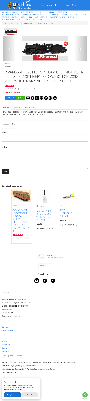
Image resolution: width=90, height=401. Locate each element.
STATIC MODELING (41, 17)
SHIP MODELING (26, 17)
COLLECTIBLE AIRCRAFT (10, 12)
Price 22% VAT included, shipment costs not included (20, 89)
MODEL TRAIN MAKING (57, 17)
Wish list (10, 98)
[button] (55, 5)
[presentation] (17, 179)
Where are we (6, 345)
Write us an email (7, 309)
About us (4, 348)
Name (4, 133)
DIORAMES (55, 15)
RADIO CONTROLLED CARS (11, 15)
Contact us (5, 351)
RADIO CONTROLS (8, 20)
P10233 (51, 23)
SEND (5, 172)
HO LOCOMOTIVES (40, 23)
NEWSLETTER (44, 266)
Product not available (12, 93)
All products (5, 327)
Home (42, 5)
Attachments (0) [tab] (30, 107)
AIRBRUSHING (49, 12)
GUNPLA (15, 17)
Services (4, 341)
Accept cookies (12, 395)
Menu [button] (49, 5)
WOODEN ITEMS (62, 12)
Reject (29, 395)
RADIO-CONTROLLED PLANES (31, 12)
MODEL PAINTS (38, 20)
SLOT (19, 20)
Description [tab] (7, 107)
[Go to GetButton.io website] (85, 399)
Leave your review (8, 124)
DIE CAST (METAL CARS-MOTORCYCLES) (36, 15)
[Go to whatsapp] (85, 394)
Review (4, 147)
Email (3, 140)
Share (20, 98)
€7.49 (39, 223)
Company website (7, 330)
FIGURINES (5, 17)
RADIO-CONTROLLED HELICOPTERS (74, 15)
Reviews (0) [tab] (18, 107)
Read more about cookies (13, 389)
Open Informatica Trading (55, 258)
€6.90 (63, 220)
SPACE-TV (27, 20)
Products (12, 23)
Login (67, 5)
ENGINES (71, 17)
